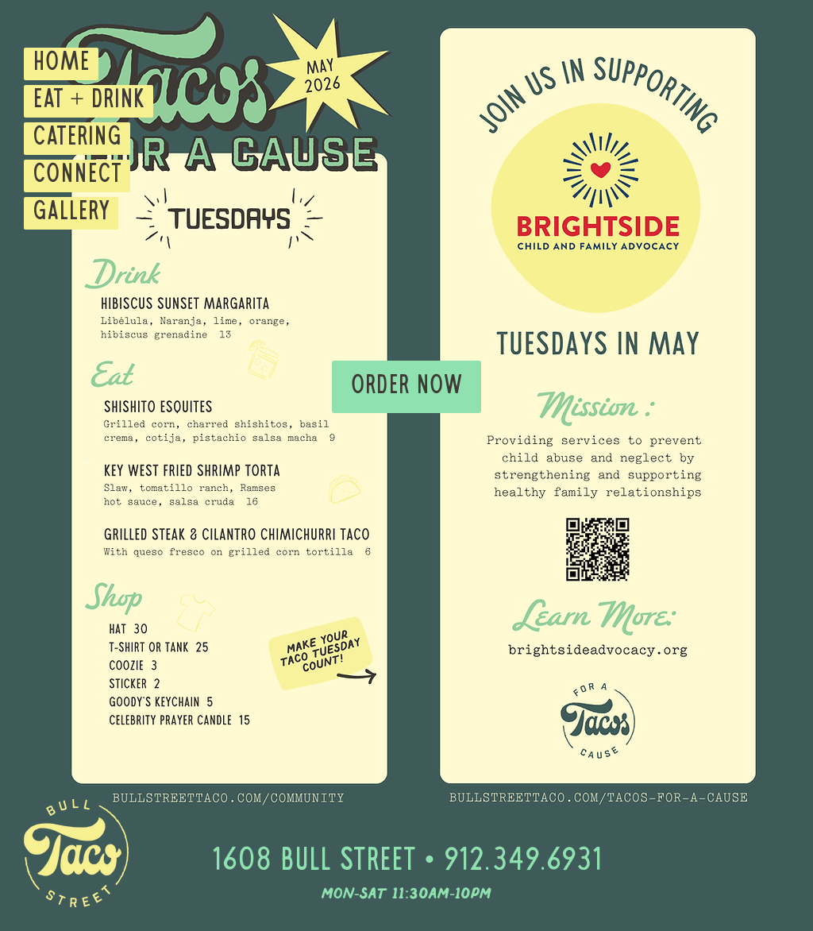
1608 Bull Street (313, 862)
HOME (61, 63)
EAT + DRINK (88, 101)
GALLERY (71, 213)
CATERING (77, 138)
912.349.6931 (523, 862)
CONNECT (77, 175)
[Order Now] (406, 387)
